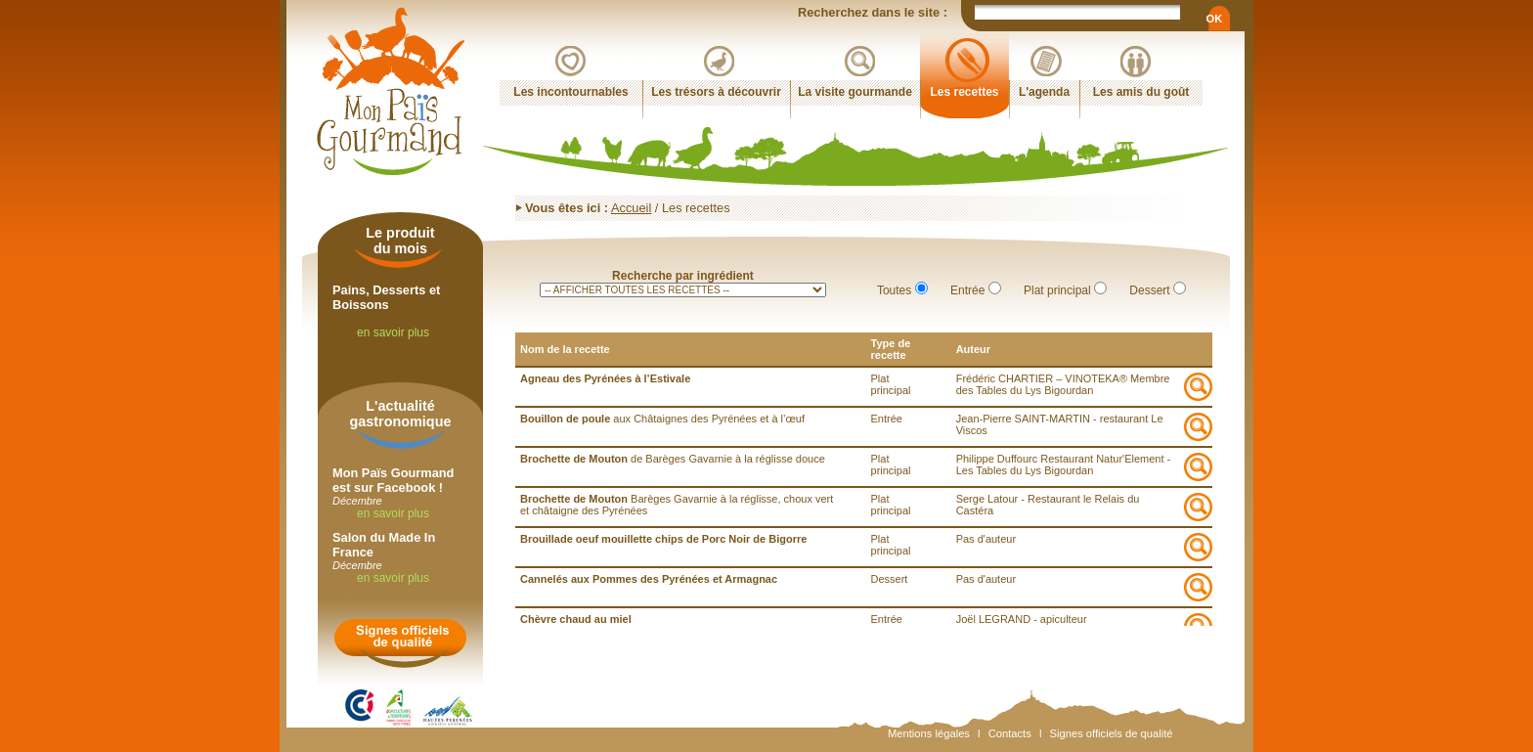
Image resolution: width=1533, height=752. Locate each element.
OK (1213, 18)
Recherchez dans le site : (874, 12)
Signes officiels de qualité (1111, 733)
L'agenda (1044, 92)
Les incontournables (570, 92)
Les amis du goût (1141, 92)
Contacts (1009, 733)
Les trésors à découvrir (716, 92)
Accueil (631, 207)
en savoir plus (393, 332)
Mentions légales (929, 733)
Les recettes (964, 92)
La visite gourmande (855, 92)
